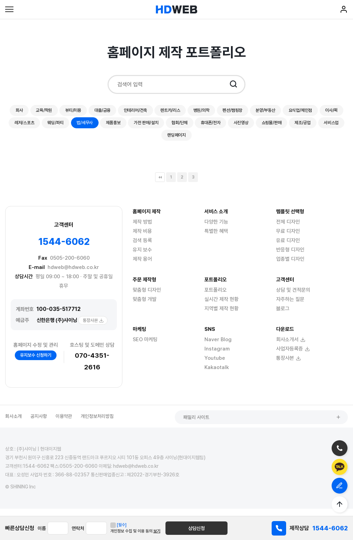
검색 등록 (142, 248)
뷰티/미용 (94, 112)
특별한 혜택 (216, 238)
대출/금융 (128, 112)
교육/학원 (60, 112)
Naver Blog (218, 347)
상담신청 (216, 528)
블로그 (283, 316)
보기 (186, 531)
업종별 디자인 (290, 266)
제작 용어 (142, 266)
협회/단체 (284, 126)
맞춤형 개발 (145, 306)
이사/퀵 (71, 126)
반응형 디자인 (290, 257)
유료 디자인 (288, 248)
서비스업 (210, 141)
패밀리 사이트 (321, 423)
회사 (31, 112)
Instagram (217, 356)
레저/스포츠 (105, 126)
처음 (160, 184)
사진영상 (106, 141)
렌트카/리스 (205, 112)
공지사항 (38, 423)
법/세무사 (175, 126)
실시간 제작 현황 (221, 306)
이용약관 (64, 423)
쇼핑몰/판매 (142, 141)
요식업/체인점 (35, 126)
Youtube (214, 365)
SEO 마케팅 (145, 347)
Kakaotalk (216, 374)
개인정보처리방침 (97, 423)
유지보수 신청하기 (35, 362)
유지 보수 (142, 257)
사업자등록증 (293, 356)
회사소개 (13, 423)
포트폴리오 (215, 297)
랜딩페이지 (244, 141)
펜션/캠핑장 (277, 112)
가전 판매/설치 (245, 126)
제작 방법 (142, 229)
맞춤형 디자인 (147, 297)
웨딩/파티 (141, 126)
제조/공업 (177, 141)
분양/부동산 (315, 112)
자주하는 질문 (290, 306)
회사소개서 (290, 347)
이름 (42, 528)
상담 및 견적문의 (293, 297)
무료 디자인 (288, 238)
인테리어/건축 (165, 112)
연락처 (93, 528)
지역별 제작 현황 (221, 316)
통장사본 (93, 327)
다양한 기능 (216, 229)
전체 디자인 (288, 229)
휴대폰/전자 (320, 126)
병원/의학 (241, 112)
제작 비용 (142, 238)
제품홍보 (208, 126)
